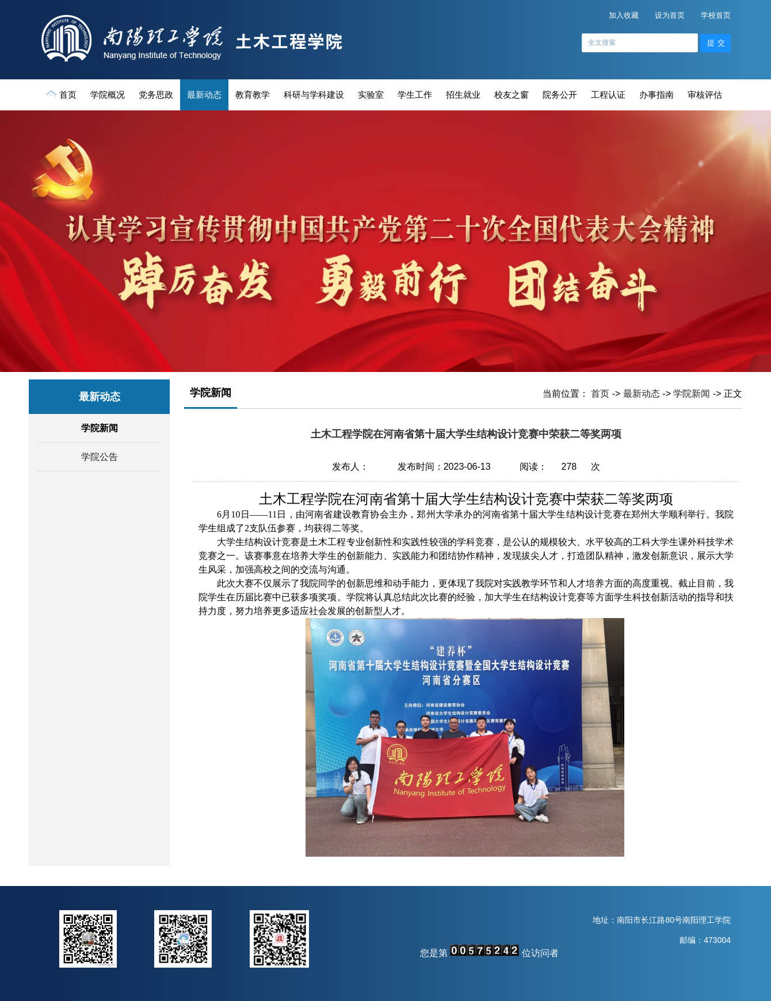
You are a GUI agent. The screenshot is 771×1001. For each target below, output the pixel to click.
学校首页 (716, 15)
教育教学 (252, 94)
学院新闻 (99, 428)
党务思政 (156, 94)
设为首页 (670, 15)
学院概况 (107, 94)
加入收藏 (624, 15)
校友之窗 (511, 94)
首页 (62, 94)
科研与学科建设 (314, 94)
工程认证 (608, 94)
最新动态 (204, 94)
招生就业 (463, 94)
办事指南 (656, 94)
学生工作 (415, 94)
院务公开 (560, 94)
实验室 (371, 94)
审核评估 (705, 94)
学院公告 (99, 457)
